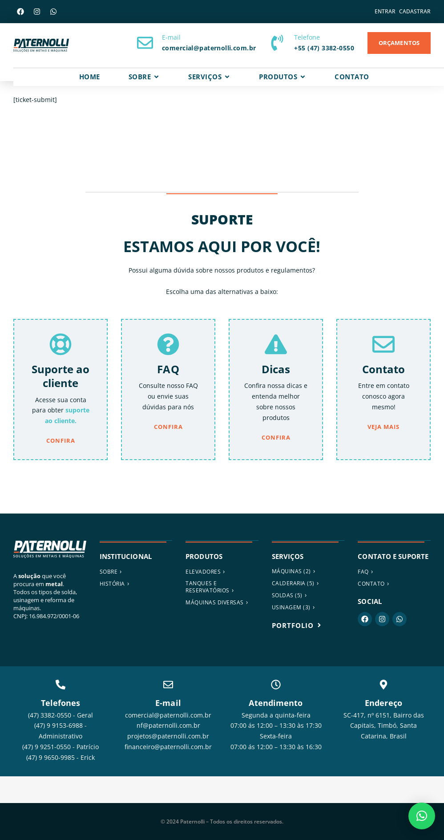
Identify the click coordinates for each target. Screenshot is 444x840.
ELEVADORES (203, 571)
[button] (421, 816)
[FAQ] (168, 344)
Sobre (109, 571)
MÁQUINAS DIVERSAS (215, 602)
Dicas (276, 369)
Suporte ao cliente (61, 376)
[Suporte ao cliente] (60, 344)
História (112, 583)
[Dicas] (276, 344)
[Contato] (383, 344)
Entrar (385, 11)
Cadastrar (415, 11)
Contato (383, 369)
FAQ (168, 369)
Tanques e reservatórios (208, 587)
